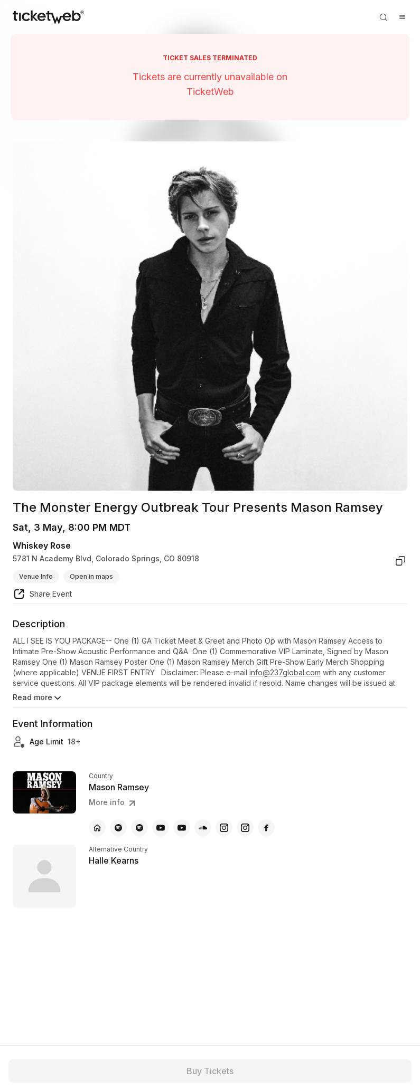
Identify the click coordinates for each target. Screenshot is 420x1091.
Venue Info (36, 576)
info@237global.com (285, 672)
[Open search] (383, 17)
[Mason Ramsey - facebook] (266, 827)
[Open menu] (402, 17)
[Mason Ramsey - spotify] (118, 827)
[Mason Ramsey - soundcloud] (202, 827)
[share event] (42, 596)
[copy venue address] (400, 561)
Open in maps (91, 576)
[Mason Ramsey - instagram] (224, 827)
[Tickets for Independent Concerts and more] (48, 16)
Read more (38, 698)
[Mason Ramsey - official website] (97, 827)
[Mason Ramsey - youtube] (160, 827)
